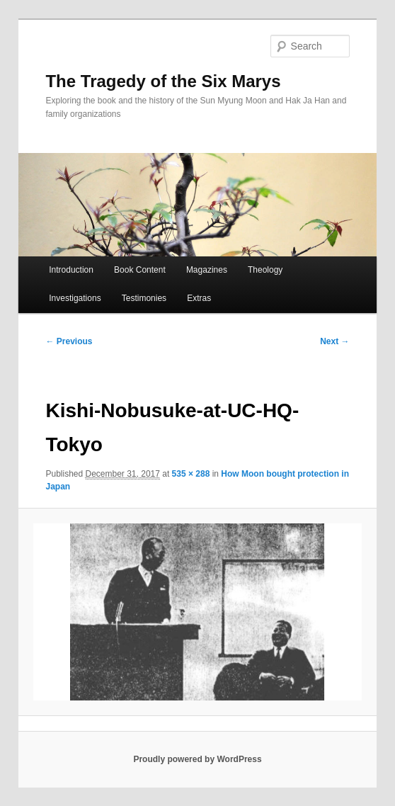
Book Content (140, 270)
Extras (199, 298)
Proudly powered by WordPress (197, 759)
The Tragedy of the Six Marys (162, 81)
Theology (265, 270)
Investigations (75, 298)
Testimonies (144, 298)
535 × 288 (191, 474)
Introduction (71, 270)
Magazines (206, 270)
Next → (334, 341)
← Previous (68, 341)
